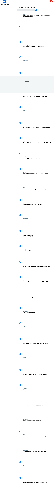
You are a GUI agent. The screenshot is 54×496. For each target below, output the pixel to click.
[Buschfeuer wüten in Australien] (38, 318)
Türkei (24, 141)
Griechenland (25, 419)
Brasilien (24, 29)
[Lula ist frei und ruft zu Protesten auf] (38, 37)
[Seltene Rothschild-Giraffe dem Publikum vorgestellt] (38, 225)
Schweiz (24, 357)
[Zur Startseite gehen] (4, 1)
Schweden (25, 388)
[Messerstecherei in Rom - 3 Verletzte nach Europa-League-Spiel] (38, 349)
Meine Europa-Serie (27, 45)
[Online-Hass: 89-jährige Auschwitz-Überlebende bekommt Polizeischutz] (38, 287)
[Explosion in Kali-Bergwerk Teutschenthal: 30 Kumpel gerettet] (38, 488)
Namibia (24, 403)
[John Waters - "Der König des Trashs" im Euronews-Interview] (38, 380)
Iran (23, 125)
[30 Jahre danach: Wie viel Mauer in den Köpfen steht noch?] (38, 457)
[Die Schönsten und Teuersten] (38, 364)
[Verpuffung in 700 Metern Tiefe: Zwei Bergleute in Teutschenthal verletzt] (38, 334)
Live (51, 1)
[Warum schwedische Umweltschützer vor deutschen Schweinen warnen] (38, 395)
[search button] (36, 10)
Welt (24, 110)
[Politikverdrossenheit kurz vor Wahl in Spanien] (38, 426)
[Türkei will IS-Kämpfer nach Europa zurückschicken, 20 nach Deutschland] (38, 148)
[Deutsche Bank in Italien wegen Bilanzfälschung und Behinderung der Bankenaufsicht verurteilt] (38, 21)
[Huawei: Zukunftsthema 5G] (38, 241)
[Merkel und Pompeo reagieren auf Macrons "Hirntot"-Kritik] (38, 303)
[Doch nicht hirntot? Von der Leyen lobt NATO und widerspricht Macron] (38, 68)
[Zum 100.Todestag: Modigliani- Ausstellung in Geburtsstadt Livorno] (38, 272)
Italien (24, 14)
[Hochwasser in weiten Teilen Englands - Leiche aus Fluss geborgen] (38, 195)
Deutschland (25, 60)
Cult (23, 372)
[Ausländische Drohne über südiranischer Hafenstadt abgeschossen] (38, 133)
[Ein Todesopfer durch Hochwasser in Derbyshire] (38, 210)
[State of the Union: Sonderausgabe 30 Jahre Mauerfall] (38, 52)
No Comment (25, 203)
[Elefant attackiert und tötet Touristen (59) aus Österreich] (38, 411)
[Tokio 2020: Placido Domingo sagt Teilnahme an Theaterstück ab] (38, 472)
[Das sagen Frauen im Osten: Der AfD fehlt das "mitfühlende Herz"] (38, 102)
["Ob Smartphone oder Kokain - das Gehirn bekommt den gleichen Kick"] (38, 442)
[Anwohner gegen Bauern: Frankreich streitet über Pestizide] (38, 164)
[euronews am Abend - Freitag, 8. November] (38, 117)
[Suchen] (27, 10)
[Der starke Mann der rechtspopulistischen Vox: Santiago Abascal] (38, 179)
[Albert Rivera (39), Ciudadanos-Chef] (38, 256)
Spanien (24, 172)
